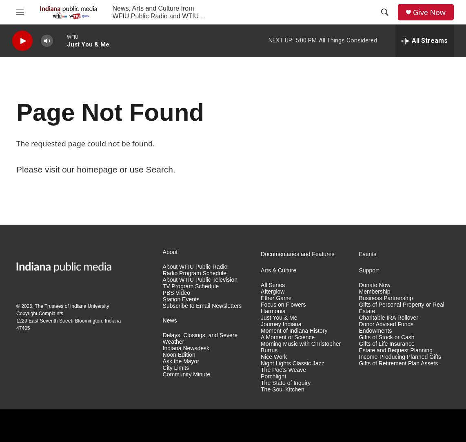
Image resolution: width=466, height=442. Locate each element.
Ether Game (276, 298)
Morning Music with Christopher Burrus (301, 347)
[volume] (47, 41)
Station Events (181, 299)
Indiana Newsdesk (186, 348)
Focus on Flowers (283, 305)
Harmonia (273, 311)
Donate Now (375, 285)
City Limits (176, 368)
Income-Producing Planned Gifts (400, 357)
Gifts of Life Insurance (387, 344)
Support (369, 270)
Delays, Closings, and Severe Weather (200, 338)
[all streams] (424, 40)
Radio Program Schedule (194, 273)
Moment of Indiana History (294, 331)
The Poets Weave (283, 370)
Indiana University (89, 306)
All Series (273, 285)
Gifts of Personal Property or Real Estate (401, 308)
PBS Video (176, 293)
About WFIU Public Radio (195, 267)
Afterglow (272, 292)
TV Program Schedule (191, 286)
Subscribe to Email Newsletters (202, 306)
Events (368, 254)
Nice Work (274, 357)
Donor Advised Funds (386, 324)
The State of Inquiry (286, 383)
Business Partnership (386, 298)
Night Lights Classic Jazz (292, 363)
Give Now (429, 12)
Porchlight (273, 376)
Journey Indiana (281, 324)
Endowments (375, 331)
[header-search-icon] (385, 12)
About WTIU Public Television (200, 280)
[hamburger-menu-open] (20, 12)
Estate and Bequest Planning (396, 350)
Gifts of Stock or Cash (387, 337)
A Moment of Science (288, 337)
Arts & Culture (278, 270)
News (170, 321)
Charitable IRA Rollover (389, 318)
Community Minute (187, 374)
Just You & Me (279, 318)
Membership (375, 292)
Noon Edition (179, 355)
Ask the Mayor (181, 361)
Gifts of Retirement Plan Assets (398, 363)
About (170, 252)
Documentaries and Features (298, 254)
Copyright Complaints (39, 313)
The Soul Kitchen (282, 390)
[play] (22, 41)
